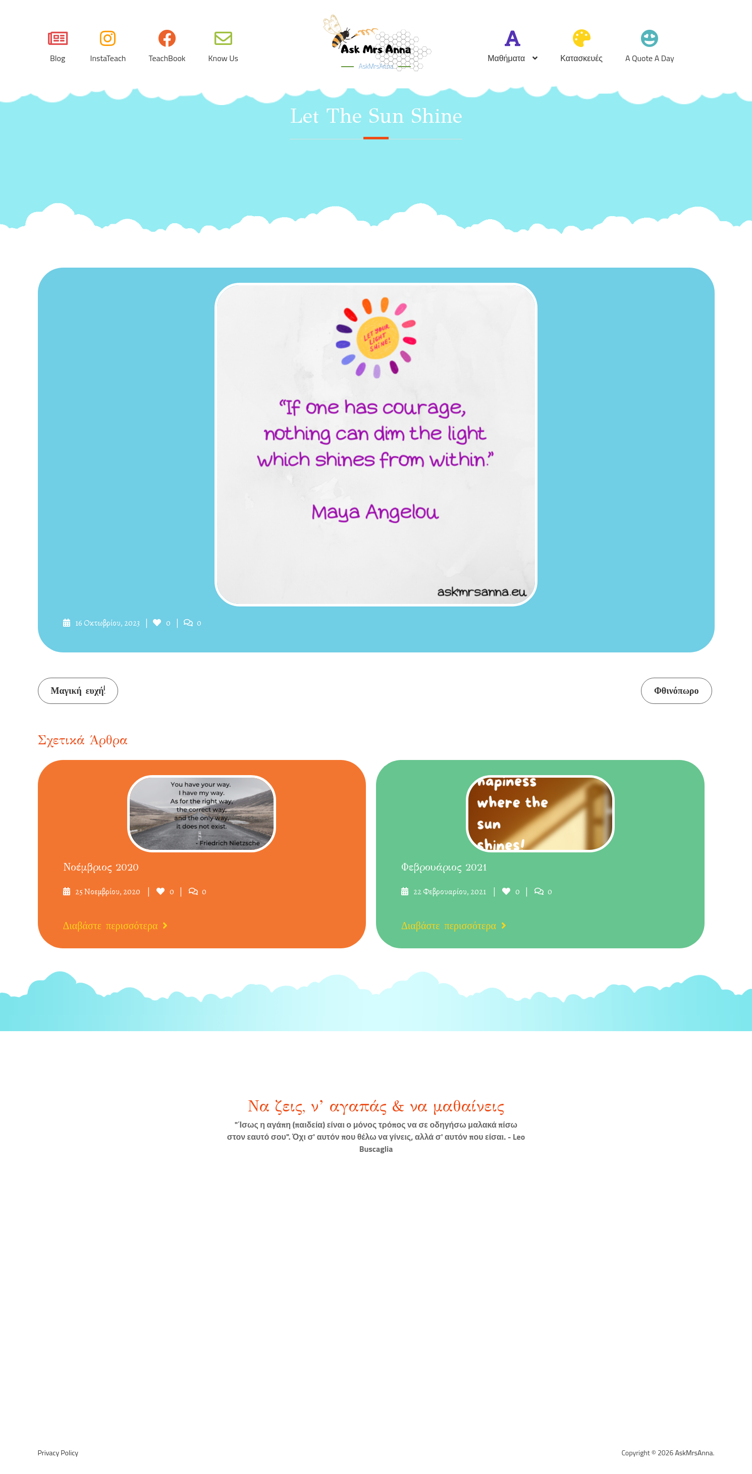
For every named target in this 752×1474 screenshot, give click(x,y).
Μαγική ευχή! (78, 691)
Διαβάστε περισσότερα (115, 926)
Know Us (223, 58)
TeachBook (166, 58)
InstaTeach (108, 58)
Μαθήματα (506, 58)
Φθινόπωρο (676, 691)
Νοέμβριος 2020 (101, 867)
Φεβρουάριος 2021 (444, 867)
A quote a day (649, 58)
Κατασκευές (581, 58)
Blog (57, 58)
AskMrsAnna (376, 66)
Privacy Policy (58, 1453)
